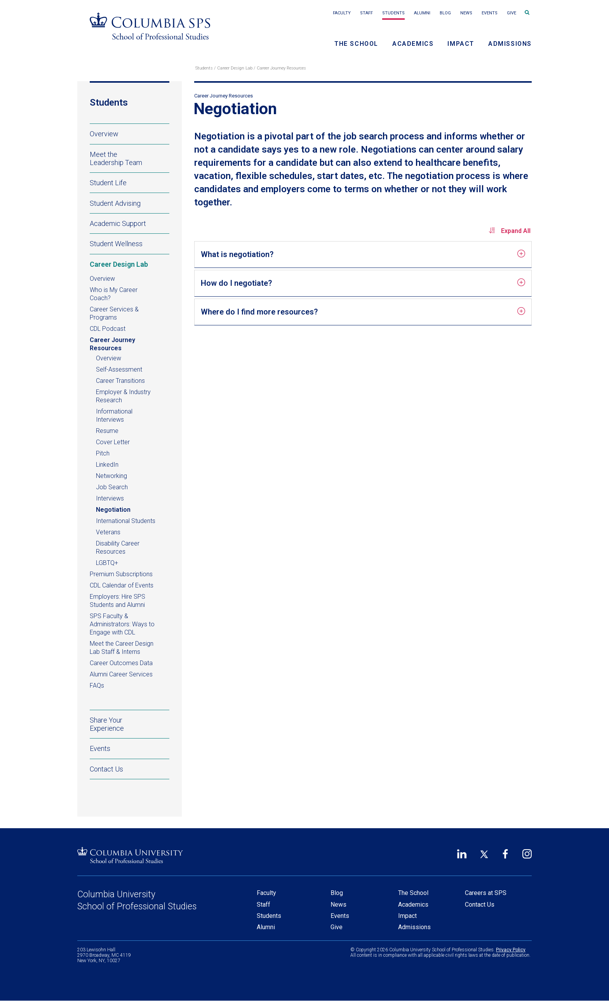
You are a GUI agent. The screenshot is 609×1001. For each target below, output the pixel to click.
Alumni (422, 13)
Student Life (129, 182)
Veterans (108, 532)
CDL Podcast (107, 328)
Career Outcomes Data (121, 663)
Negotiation (113, 509)
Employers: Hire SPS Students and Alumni (117, 600)
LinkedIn (107, 464)
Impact (460, 43)
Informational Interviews (114, 415)
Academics (412, 43)
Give (511, 13)
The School (356, 43)
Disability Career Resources (117, 547)
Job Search (112, 487)
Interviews (110, 498)
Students (393, 13)
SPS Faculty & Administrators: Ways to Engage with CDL (122, 624)
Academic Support (129, 223)
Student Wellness (129, 244)
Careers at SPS (485, 893)
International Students (125, 521)
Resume (107, 430)
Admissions (510, 43)
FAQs (97, 685)
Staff (366, 13)
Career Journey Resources (281, 68)
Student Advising (129, 203)
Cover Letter (113, 442)
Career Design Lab (234, 68)
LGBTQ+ (107, 563)
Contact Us (106, 769)
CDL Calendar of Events (129, 585)
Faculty (342, 13)
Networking (111, 476)
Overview (104, 134)
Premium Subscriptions (121, 574)
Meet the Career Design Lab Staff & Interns (121, 647)
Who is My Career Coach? (113, 294)
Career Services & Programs (114, 313)
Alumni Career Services (121, 674)
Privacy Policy (510, 949)
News (466, 13)
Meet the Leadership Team (116, 158)
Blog (445, 13)
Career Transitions (120, 380)
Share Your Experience (107, 724)
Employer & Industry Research (123, 396)
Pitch (103, 453)
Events (490, 13)
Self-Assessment (119, 369)
